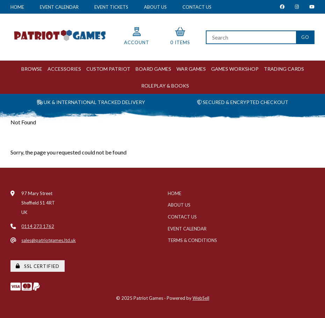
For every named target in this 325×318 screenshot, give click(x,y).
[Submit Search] (305, 37)
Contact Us (196, 7)
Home (17, 7)
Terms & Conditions (192, 240)
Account (136, 36)
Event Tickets (111, 7)
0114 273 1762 (37, 226)
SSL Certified (37, 266)
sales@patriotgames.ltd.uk (48, 240)
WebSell (201, 298)
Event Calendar (59, 7)
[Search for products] (251, 37)
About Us (155, 7)
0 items (180, 36)
